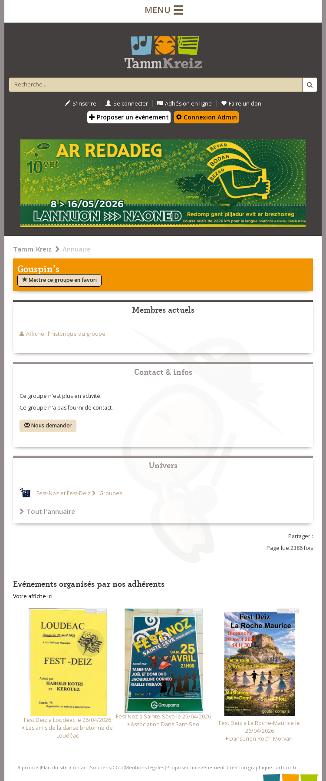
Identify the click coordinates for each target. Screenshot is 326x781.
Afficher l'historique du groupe (65, 334)
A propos (28, 767)
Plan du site (54, 767)
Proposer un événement (195, 767)
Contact (79, 767)
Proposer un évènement (129, 117)
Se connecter (126, 103)
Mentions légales (144, 767)
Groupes (110, 493)
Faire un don (241, 103)
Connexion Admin (206, 117)
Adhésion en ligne (184, 103)
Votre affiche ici (33, 596)
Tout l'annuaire (47, 511)
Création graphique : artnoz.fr (262, 767)
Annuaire (77, 249)
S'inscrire (80, 103)
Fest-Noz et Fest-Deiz (63, 493)
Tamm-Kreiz (32, 249)
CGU (117, 767)
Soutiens (100, 767)
